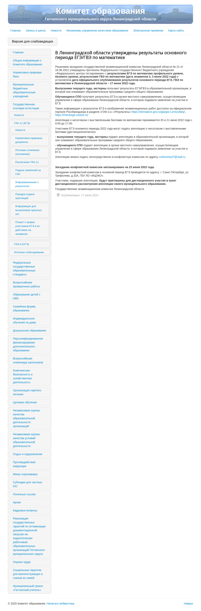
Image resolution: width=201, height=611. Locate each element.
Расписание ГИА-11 (27, 162)
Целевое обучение (25, 402)
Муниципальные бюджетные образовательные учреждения (24, 90)
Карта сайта (176, 30)
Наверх (188, 603)
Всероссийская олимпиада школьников (28, 360)
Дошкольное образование (29, 330)
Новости (56, 30)
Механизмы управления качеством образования (97, 30)
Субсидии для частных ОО (27, 484)
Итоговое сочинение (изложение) (27, 152)
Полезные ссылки (24, 494)
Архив (17, 502)
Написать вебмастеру (60, 603)
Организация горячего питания (27, 392)
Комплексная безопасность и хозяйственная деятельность (23, 376)
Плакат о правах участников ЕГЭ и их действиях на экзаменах (27, 228)
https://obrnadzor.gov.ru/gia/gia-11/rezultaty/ (158, 111)
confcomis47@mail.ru (172, 156)
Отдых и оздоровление (27, 454)
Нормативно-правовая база (27, 74)
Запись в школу (36, 30)
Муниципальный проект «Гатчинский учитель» (28, 588)
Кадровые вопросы (25, 510)
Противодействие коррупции (24, 464)
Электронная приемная (148, 30)
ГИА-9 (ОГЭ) (21, 244)
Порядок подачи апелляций (24, 196)
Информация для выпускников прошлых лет (28, 210)
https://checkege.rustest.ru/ (71, 115)
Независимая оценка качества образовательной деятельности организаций (26, 418)
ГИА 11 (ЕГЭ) (22, 123)
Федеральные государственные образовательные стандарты (24, 268)
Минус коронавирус (25, 474)
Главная (15, 30)
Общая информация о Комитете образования (27, 62)
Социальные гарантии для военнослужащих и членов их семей (28, 574)
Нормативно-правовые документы (28, 140)
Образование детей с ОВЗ (26, 296)
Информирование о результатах (27, 184)
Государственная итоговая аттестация (26, 106)
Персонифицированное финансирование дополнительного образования (28, 344)
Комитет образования (100, 13)
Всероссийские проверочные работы (26, 284)
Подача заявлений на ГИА (28, 172)
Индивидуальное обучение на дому (24, 320)
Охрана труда (21, 562)
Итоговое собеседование (29, 252)
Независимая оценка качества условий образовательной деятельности (26, 440)
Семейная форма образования (24, 308)
